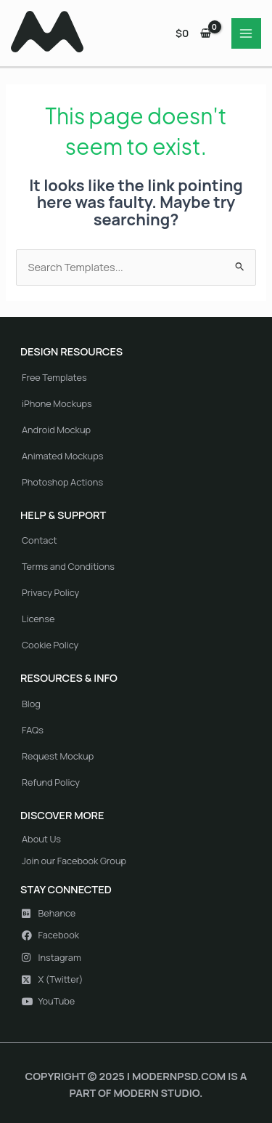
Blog (31, 703)
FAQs (33, 729)
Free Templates (54, 377)
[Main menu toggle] (246, 33)
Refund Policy (51, 782)
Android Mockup (56, 429)
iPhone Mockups (57, 403)
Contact (39, 540)
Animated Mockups (62, 455)
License (38, 618)
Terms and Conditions (68, 566)
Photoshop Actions (62, 481)
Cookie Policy (50, 644)
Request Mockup (58, 755)
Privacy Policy (50, 592)
